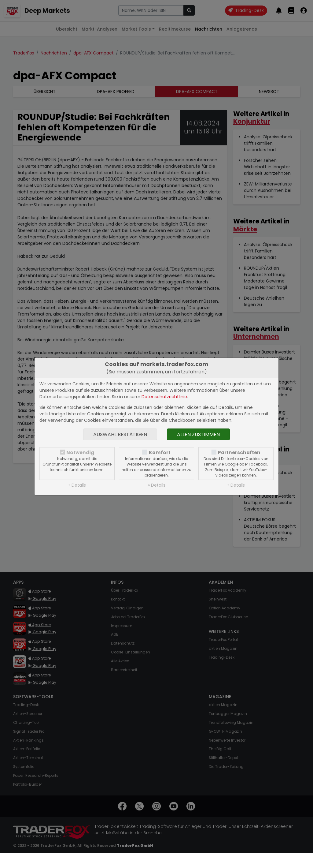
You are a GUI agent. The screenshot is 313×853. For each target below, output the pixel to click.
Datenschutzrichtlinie (164, 397)
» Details (77, 485)
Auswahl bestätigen (120, 434)
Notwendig (80, 452)
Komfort (160, 452)
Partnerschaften (239, 452)
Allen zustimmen (198, 434)
